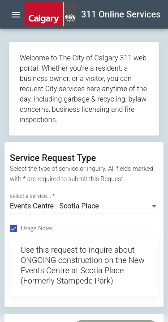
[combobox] (84, 206)
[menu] (16, 14)
